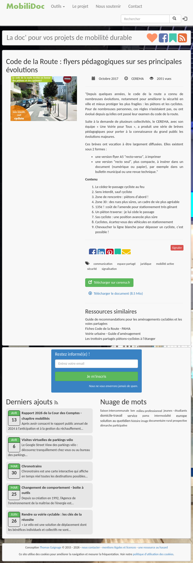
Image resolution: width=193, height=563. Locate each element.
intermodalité (162, 415)
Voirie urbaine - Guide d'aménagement (112, 334)
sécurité (92, 269)
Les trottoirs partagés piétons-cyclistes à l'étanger (120, 339)
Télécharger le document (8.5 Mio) (115, 293)
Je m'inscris (96, 376)
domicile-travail (111, 415)
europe (181, 415)
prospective (180, 420)
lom (132, 410)
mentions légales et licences (119, 547)
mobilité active (165, 264)
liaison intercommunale (114, 410)
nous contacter (91, 547)
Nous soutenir (108, 6)
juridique (145, 264)
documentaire (157, 420)
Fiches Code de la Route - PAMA (107, 329)
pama (145, 415)
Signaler (177, 247)
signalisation (109, 269)
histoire (135, 421)
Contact (135, 6)
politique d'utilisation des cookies (153, 554)
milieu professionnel (149, 411)
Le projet (80, 6)
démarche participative (113, 425)
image (144, 421)
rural (169, 420)
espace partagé (126, 264)
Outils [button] (58, 6)
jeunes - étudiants (175, 410)
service (132, 416)
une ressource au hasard (153, 547)
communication (102, 264)
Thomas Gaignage (50, 547)
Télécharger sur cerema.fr (109, 282)
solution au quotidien (115, 421)
